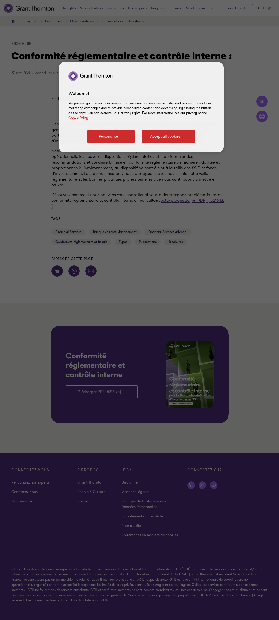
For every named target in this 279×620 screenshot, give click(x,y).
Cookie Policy (78, 118)
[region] (141, 107)
